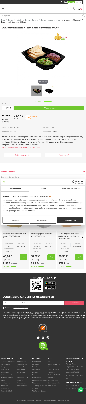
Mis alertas (36, 383)
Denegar (15, 220)
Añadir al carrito (48, 108)
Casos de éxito (53, 370)
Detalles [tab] (43, 188)
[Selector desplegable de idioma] (71, 8)
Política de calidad (8, 375)
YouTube (43, 337)
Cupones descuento (39, 380)
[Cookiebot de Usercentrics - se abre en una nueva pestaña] (73, 182)
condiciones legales (20, 308)
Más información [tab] (8, 172)
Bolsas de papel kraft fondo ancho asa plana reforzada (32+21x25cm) (68, 236)
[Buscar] (43, 15)
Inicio (50, 361)
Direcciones (36, 378)
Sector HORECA (54, 375)
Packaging (51, 372)
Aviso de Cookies (23, 378)
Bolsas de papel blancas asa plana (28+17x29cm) (41, 235)
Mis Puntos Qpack (39, 391)
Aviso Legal (21, 380)
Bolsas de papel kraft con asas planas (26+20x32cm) (14, 235)
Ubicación (5, 372)
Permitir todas (70, 220)
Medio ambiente (54, 364)
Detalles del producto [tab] (10, 177)
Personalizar (43, 220)
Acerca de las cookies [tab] (71, 188)
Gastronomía (52, 367)
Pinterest (48, 337)
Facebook (38, 337)
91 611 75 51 (70, 376)
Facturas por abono (39, 375)
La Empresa (5, 364)
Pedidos (35, 372)
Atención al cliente (8, 361)
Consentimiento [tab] (14, 188)
